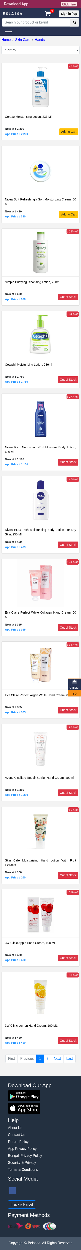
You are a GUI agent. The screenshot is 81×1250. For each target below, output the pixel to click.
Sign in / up (69, 13)
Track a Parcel (22, 1204)
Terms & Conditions (23, 1169)
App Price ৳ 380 (15, 216)
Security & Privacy (22, 1162)
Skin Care (22, 40)
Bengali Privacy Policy (25, 1155)
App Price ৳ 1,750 (16, 381)
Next (57, 1058)
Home (6, 40)
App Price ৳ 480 (15, 960)
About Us (15, 1128)
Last (69, 1058)
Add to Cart (68, 131)
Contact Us (16, 1135)
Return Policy (18, 1142)
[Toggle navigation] (8, 31)
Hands (40, 40)
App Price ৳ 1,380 (16, 794)
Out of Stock (68, 297)
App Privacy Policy (22, 1149)
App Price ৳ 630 (15, 299)
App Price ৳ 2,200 (16, 134)
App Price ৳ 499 (15, 547)
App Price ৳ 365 (15, 629)
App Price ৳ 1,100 (16, 464)
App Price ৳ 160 (15, 877)
